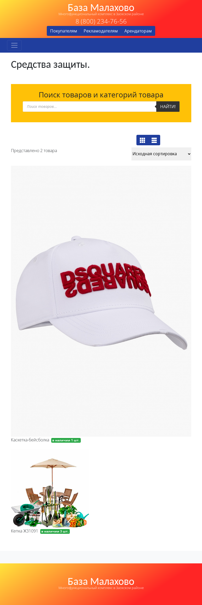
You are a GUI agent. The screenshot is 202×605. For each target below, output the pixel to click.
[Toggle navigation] (14, 45)
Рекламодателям (101, 31)
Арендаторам (138, 31)
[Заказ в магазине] (161, 153)
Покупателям (63, 31)
